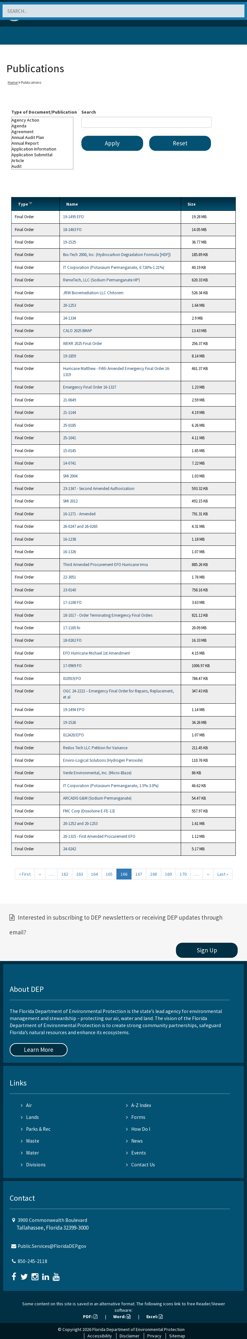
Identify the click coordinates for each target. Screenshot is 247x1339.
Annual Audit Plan (42, 137)
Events (136, 1153)
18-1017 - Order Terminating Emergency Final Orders (107, 615)
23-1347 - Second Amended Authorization (98, 488)
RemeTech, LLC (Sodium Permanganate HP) (101, 280)
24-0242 (69, 849)
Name (72, 204)
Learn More (38, 1049)
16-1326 (69, 551)
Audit (42, 166)
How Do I (138, 1129)
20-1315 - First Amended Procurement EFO (99, 836)
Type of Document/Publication (44, 112)
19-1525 (69, 242)
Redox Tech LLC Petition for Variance (95, 748)
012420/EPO (73, 735)
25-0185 (69, 425)
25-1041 (69, 438)
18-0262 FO (72, 640)
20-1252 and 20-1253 (80, 823)
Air (26, 1105)
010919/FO (72, 678)
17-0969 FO (72, 665)
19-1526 (69, 722)
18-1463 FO (72, 229)
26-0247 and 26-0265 (80, 526)
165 (109, 874)
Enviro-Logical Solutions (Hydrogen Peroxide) (103, 760)
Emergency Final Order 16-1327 (89, 387)
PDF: (90, 1316)
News (134, 1141)
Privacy (154, 1336)
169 (168, 874)
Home (13, 82)
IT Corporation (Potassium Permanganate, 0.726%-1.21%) (113, 267)
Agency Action (42, 120)
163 (79, 874)
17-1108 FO (72, 602)
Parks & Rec (35, 1129)
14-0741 (69, 463)
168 (153, 874)
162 (64, 874)
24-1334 (69, 318)
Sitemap (177, 1336)
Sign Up (207, 950)
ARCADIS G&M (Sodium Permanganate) (97, 798)
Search (88, 112)
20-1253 (69, 305)
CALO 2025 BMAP (77, 330)
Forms (135, 1117)
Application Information (42, 149)
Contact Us (140, 1165)
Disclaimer (130, 1336)
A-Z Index (138, 1105)
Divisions (33, 1165)
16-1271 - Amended (79, 514)
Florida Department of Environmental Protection (138, 1329)
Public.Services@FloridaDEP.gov (52, 1246)
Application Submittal (42, 155)
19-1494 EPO (74, 709)
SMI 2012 (70, 501)
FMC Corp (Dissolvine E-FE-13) (89, 811)
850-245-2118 (32, 1261)
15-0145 (69, 450)
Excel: (154, 1316)
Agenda (42, 126)
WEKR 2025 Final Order (82, 343)
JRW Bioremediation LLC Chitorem (93, 293)
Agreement (42, 131)
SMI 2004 (70, 476)
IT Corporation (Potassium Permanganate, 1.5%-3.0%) (111, 785)
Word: (122, 1316)
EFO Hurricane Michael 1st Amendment (96, 653)
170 (183, 874)
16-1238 (69, 539)
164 (94, 874)
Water (30, 1153)
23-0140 (69, 590)
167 (138, 874)
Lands (30, 1117)
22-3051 (69, 577)
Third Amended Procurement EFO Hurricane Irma (105, 564)
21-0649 (69, 400)
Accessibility (99, 1336)
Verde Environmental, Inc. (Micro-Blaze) (97, 773)
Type (25, 204)
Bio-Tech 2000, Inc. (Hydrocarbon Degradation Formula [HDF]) (117, 254)
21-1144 (69, 412)
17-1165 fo (71, 628)
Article (42, 160)
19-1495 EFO (73, 216)
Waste (30, 1141)
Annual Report (42, 143)
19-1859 (69, 356)
